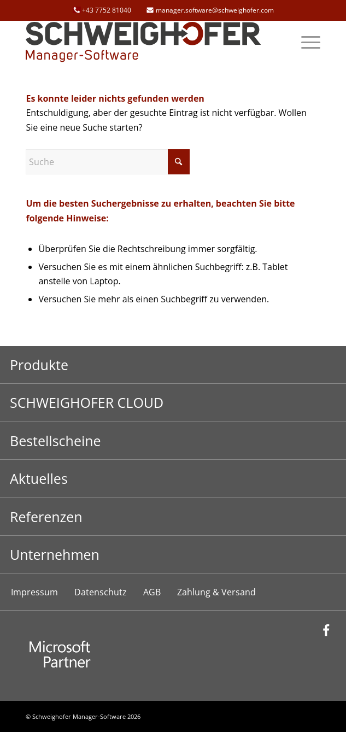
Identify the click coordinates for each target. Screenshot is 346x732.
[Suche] (108, 161)
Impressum (34, 592)
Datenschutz (100, 592)
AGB (152, 592)
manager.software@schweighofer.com (215, 10)
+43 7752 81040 (106, 10)
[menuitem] (305, 42)
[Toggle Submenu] (173, 365)
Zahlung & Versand (216, 592)
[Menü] (305, 42)
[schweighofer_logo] (143, 42)
